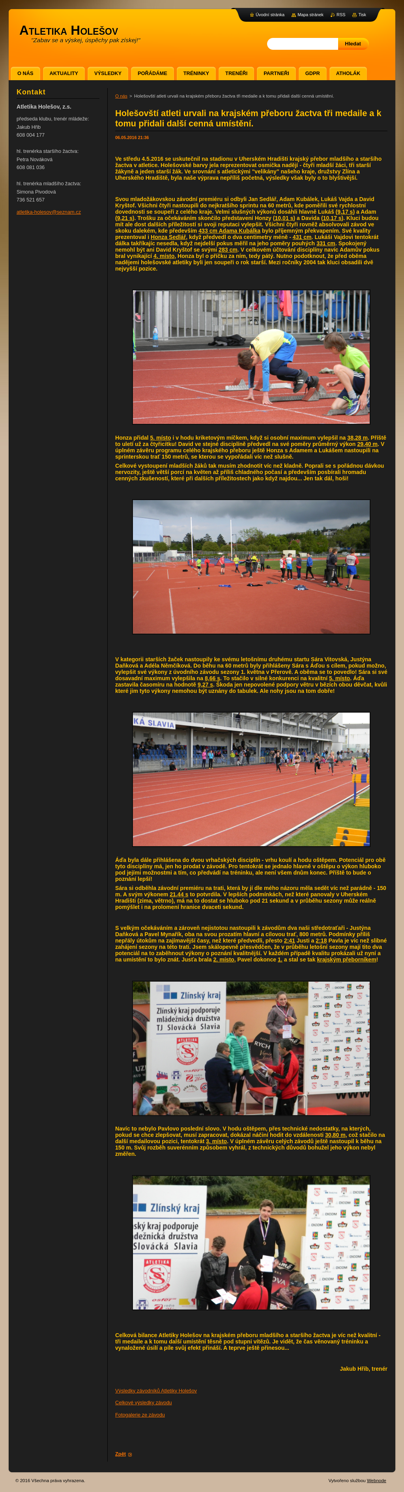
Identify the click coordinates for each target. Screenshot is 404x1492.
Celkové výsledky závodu (143, 1402)
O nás (121, 96)
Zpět (120, 1454)
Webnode (376, 1480)
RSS (341, 14)
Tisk (362, 14)
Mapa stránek (310, 14)
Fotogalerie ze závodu (140, 1415)
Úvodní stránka (270, 14)
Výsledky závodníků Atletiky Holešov (156, 1391)
